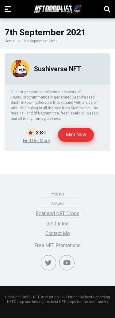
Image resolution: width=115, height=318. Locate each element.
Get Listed (57, 224)
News (57, 204)
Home (10, 41)
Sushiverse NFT (57, 69)
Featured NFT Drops (57, 213)
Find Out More (36, 140)
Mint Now (76, 135)
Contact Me (57, 233)
